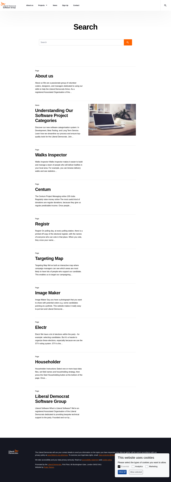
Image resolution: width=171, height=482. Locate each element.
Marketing (153, 466)
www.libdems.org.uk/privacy (57, 455)
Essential (125, 466)
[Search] (81, 42)
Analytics (139, 466)
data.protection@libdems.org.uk (110, 455)
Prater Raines (49, 467)
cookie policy (107, 460)
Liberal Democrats (54, 464)
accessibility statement (90, 460)
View (85, 80)
